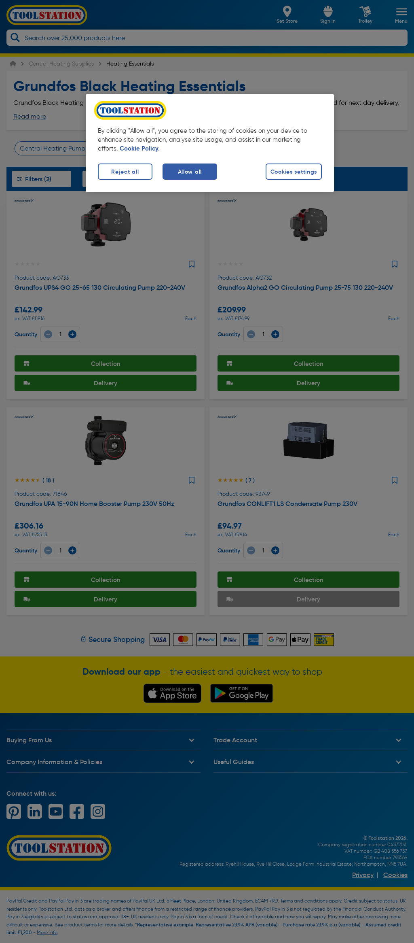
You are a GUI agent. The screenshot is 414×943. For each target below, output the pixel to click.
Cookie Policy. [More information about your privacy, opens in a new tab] (140, 148)
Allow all (190, 171)
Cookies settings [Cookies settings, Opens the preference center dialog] (293, 171)
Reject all (125, 171)
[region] (210, 143)
